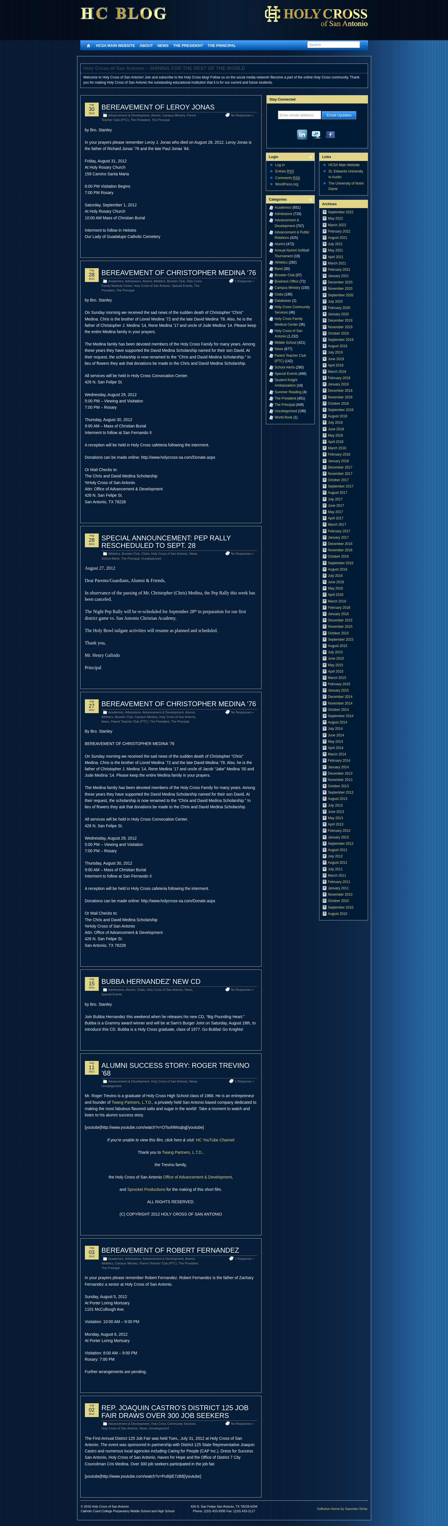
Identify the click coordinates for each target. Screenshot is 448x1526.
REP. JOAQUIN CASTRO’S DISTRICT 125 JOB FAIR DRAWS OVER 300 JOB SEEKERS (175, 1411)
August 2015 (337, 646)
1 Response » (244, 281)
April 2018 (336, 442)
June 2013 (336, 812)
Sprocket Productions (146, 1189)
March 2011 (337, 876)
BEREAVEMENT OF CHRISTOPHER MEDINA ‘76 (179, 273)
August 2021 (337, 238)
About (146, 45)
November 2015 (340, 627)
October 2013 (338, 786)
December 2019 (340, 320)
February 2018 (339, 454)
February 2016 (339, 608)
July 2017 (335, 499)
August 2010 (337, 914)
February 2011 (339, 882)
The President (188, 45)
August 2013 (337, 799)
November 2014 (340, 703)
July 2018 (335, 423)
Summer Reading (288, 392)
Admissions (133, 281)
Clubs (146, 553)
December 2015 (340, 620)
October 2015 (338, 633)
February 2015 (339, 684)
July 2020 (335, 302)
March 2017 (337, 525)
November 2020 (340, 289)
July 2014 (335, 729)
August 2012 (337, 850)
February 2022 (339, 231)
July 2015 (335, 652)
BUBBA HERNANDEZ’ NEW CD (151, 981)
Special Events (182, 285)
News (163, 45)
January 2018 (338, 461)
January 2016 (338, 614)
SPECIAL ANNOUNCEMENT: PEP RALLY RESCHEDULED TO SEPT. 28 (166, 541)
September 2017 (341, 486)
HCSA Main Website (115, 45)
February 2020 (339, 308)
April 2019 (336, 365)
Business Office (287, 281)
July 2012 (335, 856)
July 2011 (335, 869)
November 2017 (340, 474)
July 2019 (335, 352)
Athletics (159, 281)
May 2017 (335, 512)
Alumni (156, 115)
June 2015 (336, 659)
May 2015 (335, 665)
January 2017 (338, 537)
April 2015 (336, 671)
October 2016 (338, 556)
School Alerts (111, 558)
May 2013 (335, 818)
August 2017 (337, 493)
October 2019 (338, 333)
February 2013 (339, 831)
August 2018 (337, 416)
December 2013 (340, 773)
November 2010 (340, 894)
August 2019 (337, 346)
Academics (116, 281)
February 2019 (339, 378)
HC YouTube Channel (215, 1140)
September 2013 (341, 792)
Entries (284, 171)
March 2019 (337, 372)
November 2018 (340, 397)
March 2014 (337, 754)
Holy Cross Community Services (173, 1423)
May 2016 (335, 588)
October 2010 (338, 901)
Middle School (285, 343)
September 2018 (341, 410)
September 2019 (341, 340)
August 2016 (337, 569)
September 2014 (341, 716)
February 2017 (339, 531)
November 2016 (340, 550)
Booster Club (176, 281)
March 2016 (337, 601)
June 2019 (336, 359)
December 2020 (340, 282)
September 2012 (341, 844)
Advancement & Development (129, 115)
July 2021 (335, 244)
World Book (284, 417)
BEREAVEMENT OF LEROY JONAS (158, 107)
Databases (283, 301)
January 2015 (338, 690)
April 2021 (336, 257)
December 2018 (340, 391)
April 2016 (336, 595)
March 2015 (337, 678)
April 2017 (336, 518)
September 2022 (341, 212)
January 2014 (338, 767)
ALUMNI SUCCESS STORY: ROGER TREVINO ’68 (176, 1069)
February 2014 (339, 761)
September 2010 (341, 907)
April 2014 (336, 748)
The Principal (222, 45)
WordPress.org (286, 184)
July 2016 (335, 576)
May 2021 (335, 250)
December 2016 (340, 544)
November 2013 (340, 780)
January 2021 (338, 276)
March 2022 (337, 225)
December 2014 (340, 697)
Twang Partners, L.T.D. (132, 1102)
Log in (280, 165)
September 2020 (341, 295)
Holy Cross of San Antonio (152, 285)
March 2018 (337, 448)
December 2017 (340, 467)
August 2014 (337, 722)
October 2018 (338, 404)
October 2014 (338, 710)
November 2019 (340, 327)
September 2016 (341, 563)
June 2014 (336, 735)
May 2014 (335, 742)
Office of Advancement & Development (197, 1177)
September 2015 (341, 640)
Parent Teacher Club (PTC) (129, 721)
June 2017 (336, 506)
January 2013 (338, 837)
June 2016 (336, 582)
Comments (287, 178)
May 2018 (335, 435)
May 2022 (335, 218)
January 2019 (338, 384)
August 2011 (337, 863)
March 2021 (337, 263)
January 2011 (338, 888)
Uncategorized (151, 558)
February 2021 (339, 270)
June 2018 (336, 429)
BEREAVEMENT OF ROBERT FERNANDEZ (170, 1250)
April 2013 (336, 824)
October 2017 (338, 480)
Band (279, 269)
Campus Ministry (173, 115)
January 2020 (338, 314)
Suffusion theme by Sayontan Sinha (342, 1508)
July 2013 (335, 805)
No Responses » (242, 115)
